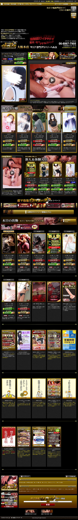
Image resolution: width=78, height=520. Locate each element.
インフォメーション (33, 491)
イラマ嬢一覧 (38, 482)
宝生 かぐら (38, 255)
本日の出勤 (23, 482)
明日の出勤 (30, 482)
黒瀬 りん (53, 136)
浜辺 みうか (23, 255)
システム (45, 482)
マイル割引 (60, 482)
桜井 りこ (19, 54)
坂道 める (23, 136)
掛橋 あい (68, 255)
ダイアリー (23, 489)
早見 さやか (57, 178)
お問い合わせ (23, 491)
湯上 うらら (69, 136)
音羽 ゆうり (8, 136)
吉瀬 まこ (30, 178)
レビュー (30, 489)
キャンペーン (52, 482)
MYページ (62, 489)
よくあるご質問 (70, 489)
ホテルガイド (54, 489)
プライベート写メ (45, 489)
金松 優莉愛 (38, 136)
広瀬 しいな (23, 303)
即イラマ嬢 (36, 489)
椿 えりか (43, 178)
